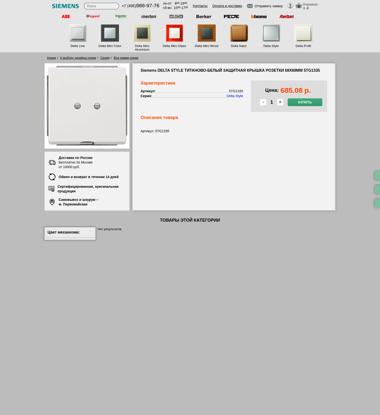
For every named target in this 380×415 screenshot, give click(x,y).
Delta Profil (303, 46)
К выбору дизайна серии (78, 58)
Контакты (200, 6)
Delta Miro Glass (174, 46)
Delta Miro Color (110, 46)
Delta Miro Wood (206, 46)
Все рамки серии (126, 58)
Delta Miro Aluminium (142, 47)
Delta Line (78, 46)
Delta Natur (239, 46)
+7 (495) (140, 6)
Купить (305, 102)
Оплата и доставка (227, 6)
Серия (105, 58)
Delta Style (271, 46)
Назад (51, 58)
